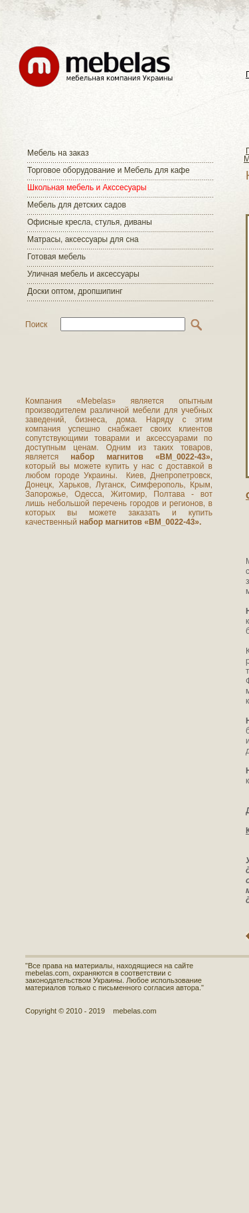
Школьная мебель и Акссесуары (87, 187)
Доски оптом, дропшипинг (75, 291)
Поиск (36, 324)
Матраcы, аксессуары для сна (83, 239)
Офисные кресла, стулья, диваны (89, 222)
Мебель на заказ (58, 153)
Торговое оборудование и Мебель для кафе (108, 170)
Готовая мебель (56, 256)
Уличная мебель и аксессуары (83, 274)
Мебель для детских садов (76, 204)
